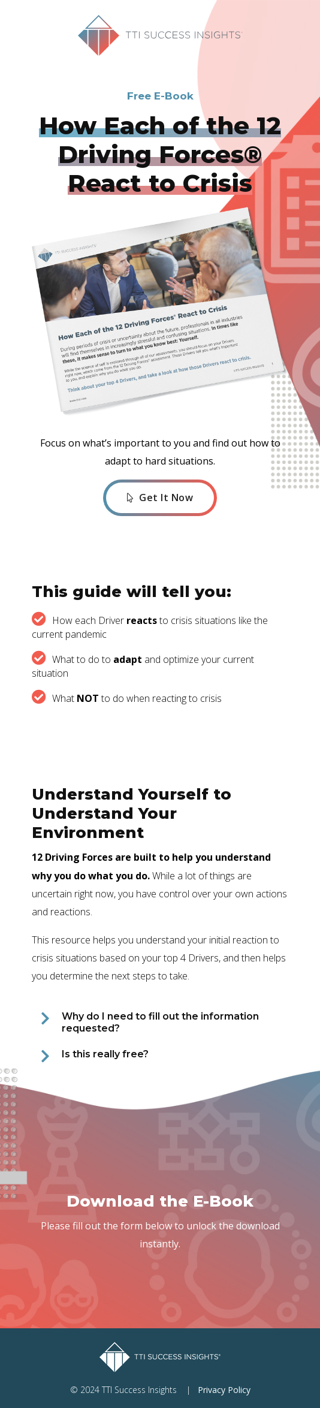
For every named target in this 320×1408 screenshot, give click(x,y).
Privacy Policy (224, 1389)
